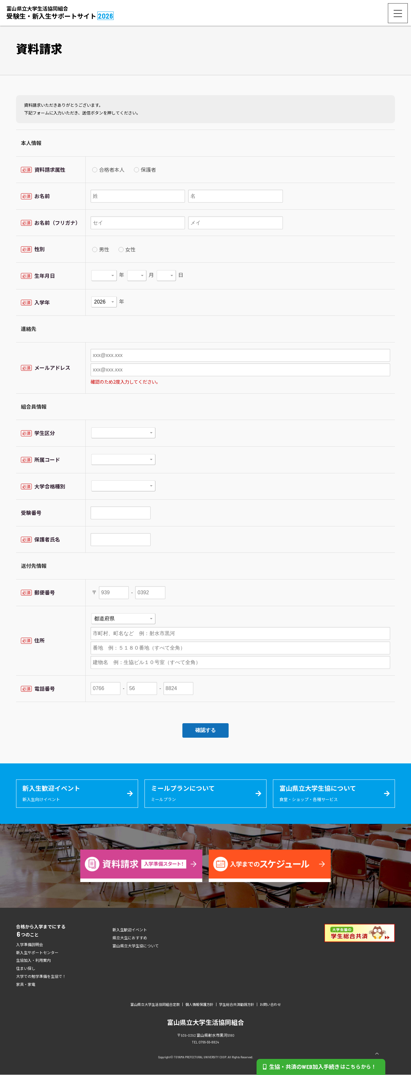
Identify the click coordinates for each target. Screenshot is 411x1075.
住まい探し (25, 968)
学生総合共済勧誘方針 (236, 1005)
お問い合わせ (270, 1005)
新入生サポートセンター (37, 953)
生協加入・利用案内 (33, 960)
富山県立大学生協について (135, 946)
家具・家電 (25, 984)
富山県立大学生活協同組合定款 (155, 1005)
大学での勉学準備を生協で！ (41, 976)
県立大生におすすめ (129, 938)
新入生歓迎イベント (129, 930)
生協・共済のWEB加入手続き (322, 1066)
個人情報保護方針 (199, 1005)
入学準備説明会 (29, 945)
